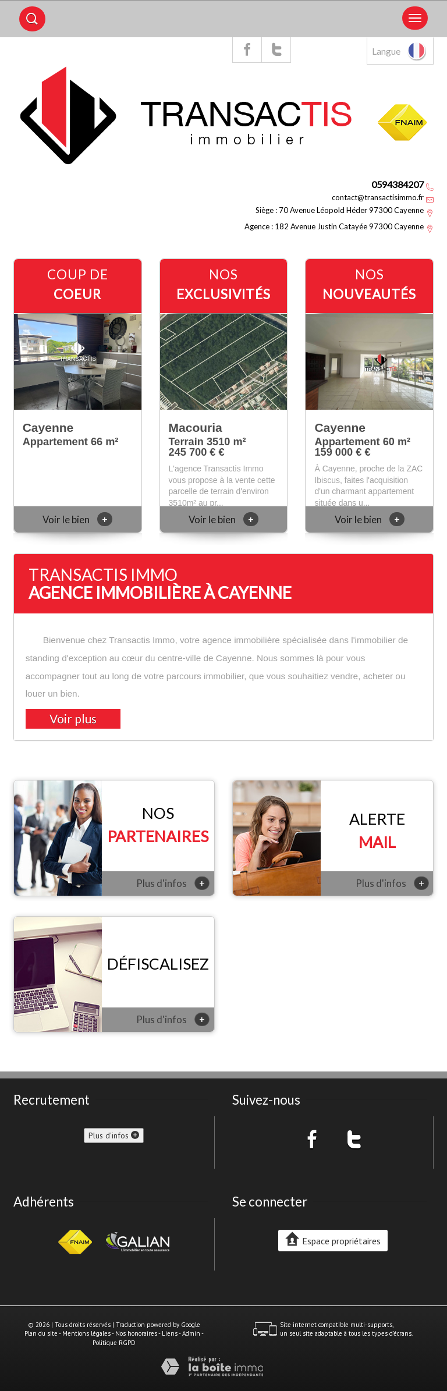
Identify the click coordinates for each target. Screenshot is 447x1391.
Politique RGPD (114, 1343)
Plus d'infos (173, 883)
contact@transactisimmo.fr (378, 197)
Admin (191, 1333)
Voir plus (73, 718)
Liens (170, 1333)
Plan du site (41, 1333)
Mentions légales (86, 1333)
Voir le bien (77, 519)
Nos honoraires (136, 1333)
